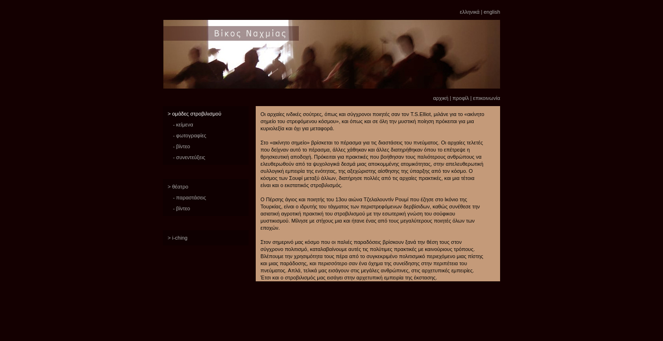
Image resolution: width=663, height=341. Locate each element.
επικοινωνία (486, 98)
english (492, 12)
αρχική (440, 98)
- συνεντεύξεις (189, 157)
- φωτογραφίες (189, 135)
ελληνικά (470, 12)
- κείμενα (183, 124)
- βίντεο (181, 146)
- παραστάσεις (189, 197)
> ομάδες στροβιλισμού (194, 114)
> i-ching (178, 238)
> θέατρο (178, 186)
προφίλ (460, 98)
